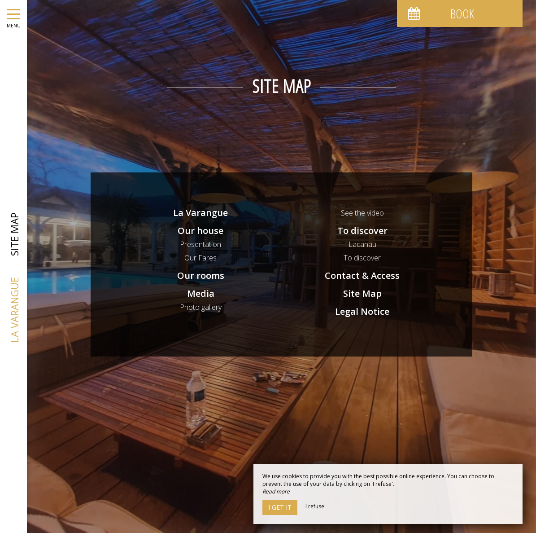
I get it (280, 507)
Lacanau (362, 244)
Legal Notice (362, 311)
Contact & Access (362, 275)
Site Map (362, 293)
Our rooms (200, 275)
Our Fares (200, 258)
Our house (200, 231)
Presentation (200, 244)
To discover (362, 231)
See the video (362, 213)
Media (200, 293)
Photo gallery (201, 307)
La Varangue (200, 213)
